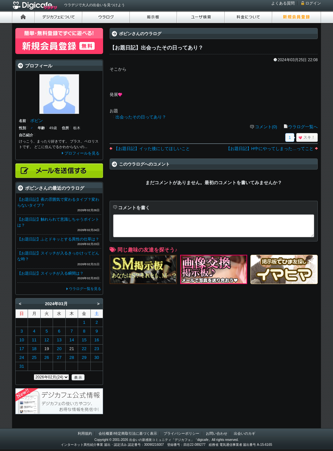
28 (71, 357)
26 (46, 357)
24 (21, 357)
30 (96, 357)
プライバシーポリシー (181, 433)
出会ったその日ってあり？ (140, 117)
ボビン (36, 120)
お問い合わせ (216, 433)
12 (46, 339)
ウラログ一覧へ (303, 126)
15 (84, 339)
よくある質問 (283, 3)
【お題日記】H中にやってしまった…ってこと (269, 148)
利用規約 (85, 433)
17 (21, 348)
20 (59, 348)
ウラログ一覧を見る (85, 289)
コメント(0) (266, 126)
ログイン (313, 3)
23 (96, 348)
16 (96, 339)
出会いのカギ (244, 433)
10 (21, 339)
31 (21, 366)
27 (59, 357)
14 (71, 339)
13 (59, 339)
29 (84, 357)
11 (34, 339)
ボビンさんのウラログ (140, 33)
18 (34, 348)
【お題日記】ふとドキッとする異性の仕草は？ (58, 239)
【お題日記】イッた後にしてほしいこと (152, 148)
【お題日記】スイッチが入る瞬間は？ (50, 273)
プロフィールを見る (82, 153)
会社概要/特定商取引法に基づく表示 (128, 433)
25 (34, 357)
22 (84, 348)
